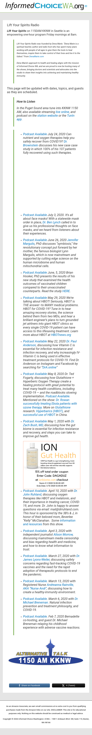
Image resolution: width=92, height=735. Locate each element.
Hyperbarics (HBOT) (49, 418)
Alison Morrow (63, 541)
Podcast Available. (58, 403)
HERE (66, 298)
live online (62, 119)
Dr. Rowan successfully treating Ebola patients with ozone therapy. (50, 410)
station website (47, 122)
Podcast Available (35, 141)
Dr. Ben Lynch (52, 229)
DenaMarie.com (36, 63)
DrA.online (49, 374)
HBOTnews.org (61, 342)
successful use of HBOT (39, 422)
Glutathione (63, 414)
